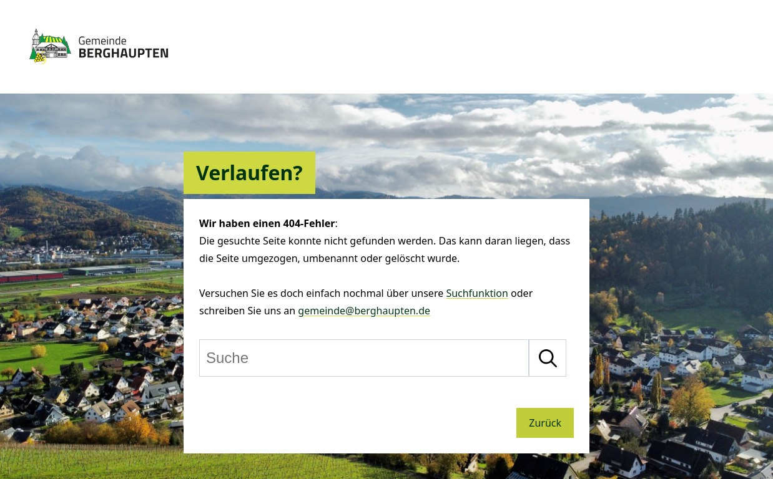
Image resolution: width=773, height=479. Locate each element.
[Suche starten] (547, 358)
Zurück (545, 423)
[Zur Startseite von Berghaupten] (99, 70)
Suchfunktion (477, 293)
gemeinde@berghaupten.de (364, 310)
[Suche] (364, 358)
